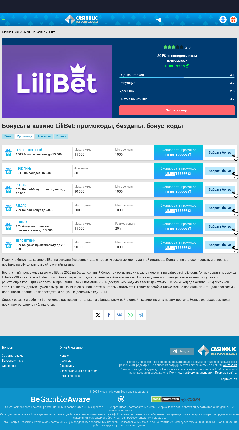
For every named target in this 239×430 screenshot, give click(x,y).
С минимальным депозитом (78, 370)
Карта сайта (229, 379)
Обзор (8, 136)
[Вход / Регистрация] (223, 19)
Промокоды (24, 136)
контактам (230, 365)
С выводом (67, 365)
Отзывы (61, 136)
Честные (65, 360)
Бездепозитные (12, 360)
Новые (64, 355)
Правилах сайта (225, 372)
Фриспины (44, 136)
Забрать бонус (177, 110)
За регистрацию (12, 355)
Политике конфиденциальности (190, 372)
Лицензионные (70, 375)
